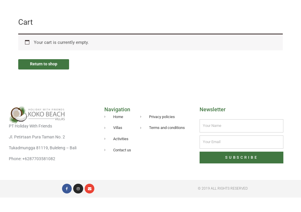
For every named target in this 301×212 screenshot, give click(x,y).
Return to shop (44, 64)
